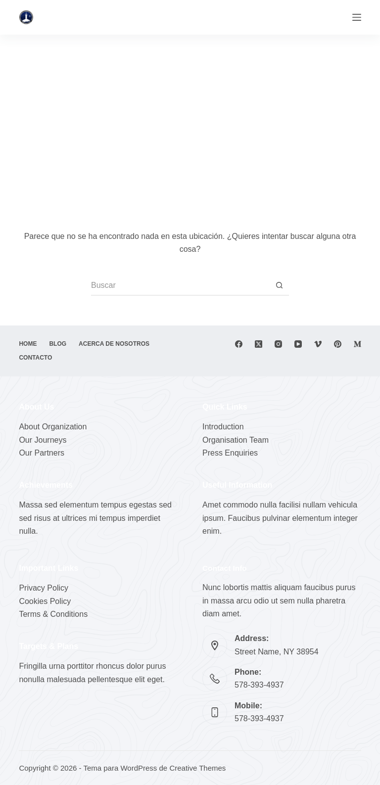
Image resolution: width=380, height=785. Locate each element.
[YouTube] (298, 344)
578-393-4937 (259, 685)
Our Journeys (42, 440)
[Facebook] (238, 344)
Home (28, 343)
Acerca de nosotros (114, 343)
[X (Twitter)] (258, 344)
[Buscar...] (180, 286)
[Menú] (356, 17)
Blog (57, 343)
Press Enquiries (230, 453)
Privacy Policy (43, 588)
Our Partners (41, 453)
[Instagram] (278, 344)
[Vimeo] (318, 344)
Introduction (223, 426)
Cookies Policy (45, 601)
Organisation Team (235, 440)
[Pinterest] (337, 344)
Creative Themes (197, 768)
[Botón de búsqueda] (279, 286)
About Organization (53, 426)
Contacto (35, 357)
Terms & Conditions (53, 614)
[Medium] (357, 344)
